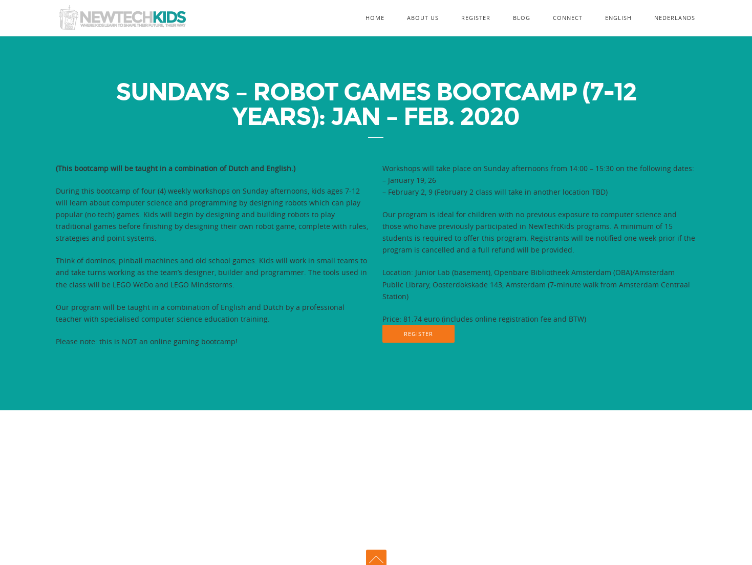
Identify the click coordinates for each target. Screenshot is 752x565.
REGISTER (418, 334)
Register (475, 18)
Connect (568, 18)
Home (375, 18)
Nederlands (674, 18)
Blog (521, 18)
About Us (423, 18)
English (618, 18)
